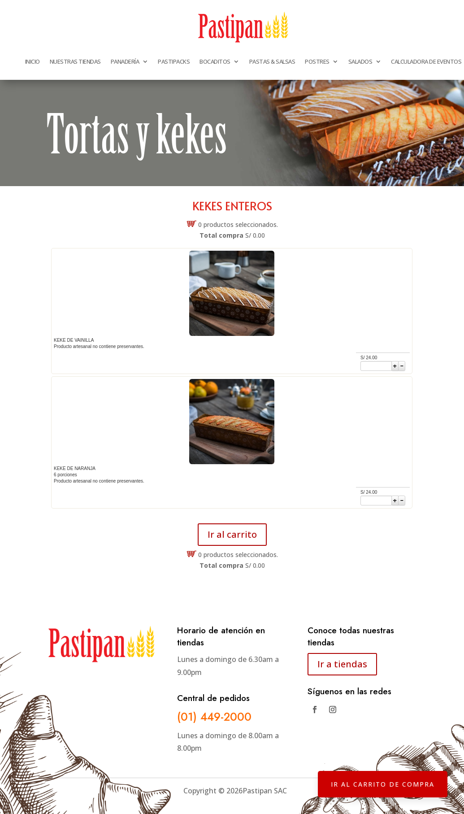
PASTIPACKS (174, 61)
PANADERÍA (125, 61)
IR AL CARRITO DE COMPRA (381, 782)
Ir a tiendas (342, 664)
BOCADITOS (214, 61)
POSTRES (317, 61)
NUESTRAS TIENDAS (75, 61)
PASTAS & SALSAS (272, 61)
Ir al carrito (232, 534)
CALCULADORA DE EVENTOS (426, 61)
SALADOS (360, 61)
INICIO (32, 61)
